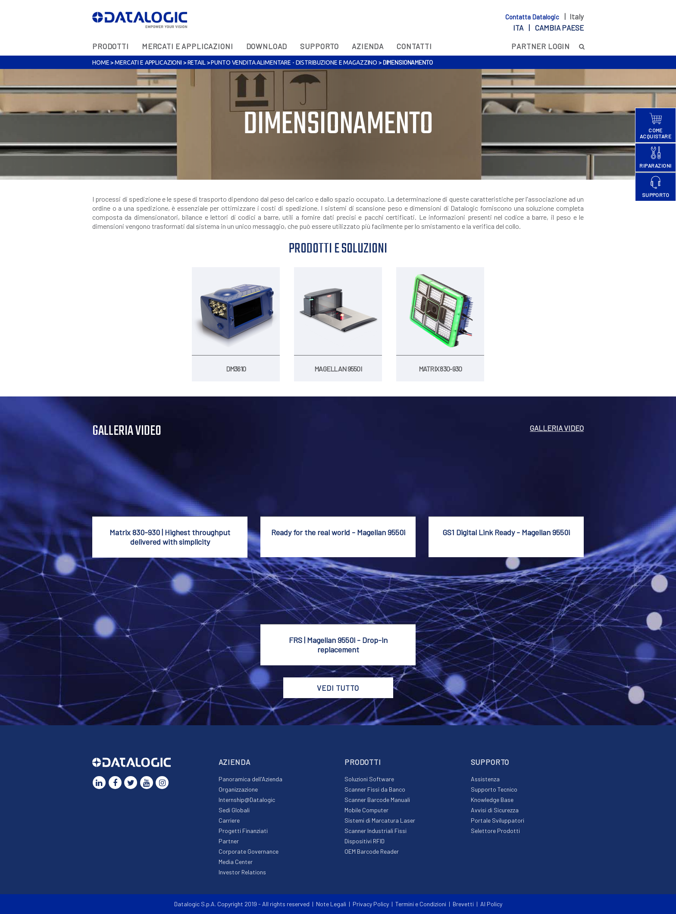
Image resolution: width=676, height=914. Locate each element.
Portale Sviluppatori (497, 820)
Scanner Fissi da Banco (374, 789)
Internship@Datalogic (247, 799)
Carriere (229, 820)
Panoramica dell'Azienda (250, 779)
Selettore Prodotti (495, 830)
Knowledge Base (492, 799)
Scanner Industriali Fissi (375, 830)
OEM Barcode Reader (371, 851)
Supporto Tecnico (494, 789)
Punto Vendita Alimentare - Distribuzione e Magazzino (294, 62)
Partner (229, 841)
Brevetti (463, 904)
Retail (197, 62)
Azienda (368, 46)
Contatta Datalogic (532, 17)
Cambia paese (559, 27)
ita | (548, 28)
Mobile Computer (366, 810)
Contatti (414, 46)
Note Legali (331, 904)
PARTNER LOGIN (540, 46)
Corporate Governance (249, 851)
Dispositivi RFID (364, 841)
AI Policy (491, 904)
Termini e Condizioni (420, 904)
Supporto (319, 46)
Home (100, 62)
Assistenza (485, 779)
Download (267, 46)
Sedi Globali (234, 810)
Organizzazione (238, 789)
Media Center (236, 861)
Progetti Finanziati (243, 830)
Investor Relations (242, 872)
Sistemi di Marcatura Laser (379, 820)
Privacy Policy (371, 904)
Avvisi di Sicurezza (495, 810)
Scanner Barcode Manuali (377, 799)
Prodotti (110, 46)
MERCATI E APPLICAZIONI (187, 46)
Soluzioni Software (369, 779)
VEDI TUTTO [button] (338, 687)
